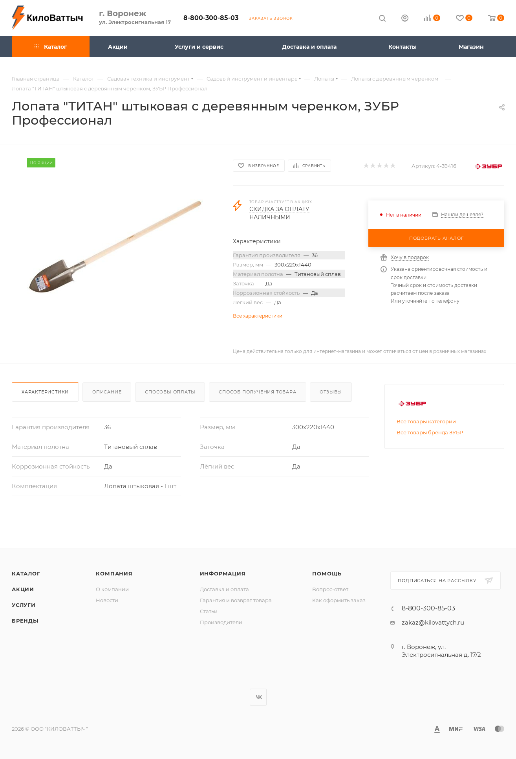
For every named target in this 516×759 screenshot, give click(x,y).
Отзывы (331, 392)
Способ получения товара (257, 392)
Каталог (26, 573)
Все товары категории (426, 421)
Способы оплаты (170, 392)
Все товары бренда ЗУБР (430, 432)
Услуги (24, 605)
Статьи (209, 611)
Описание (106, 392)
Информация (223, 573)
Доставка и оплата (224, 589)
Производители (221, 622)
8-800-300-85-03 (210, 18)
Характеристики (45, 392)
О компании (112, 589)
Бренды (25, 620)
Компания (114, 573)
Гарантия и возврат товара (236, 600)
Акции (23, 589)
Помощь (327, 573)
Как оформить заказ (339, 600)
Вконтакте (258, 697)
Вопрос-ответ (330, 589)
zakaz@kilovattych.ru (433, 622)
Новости (107, 600)
